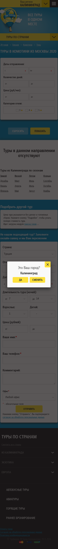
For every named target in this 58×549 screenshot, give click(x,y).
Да (20, 279)
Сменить (37, 279)
